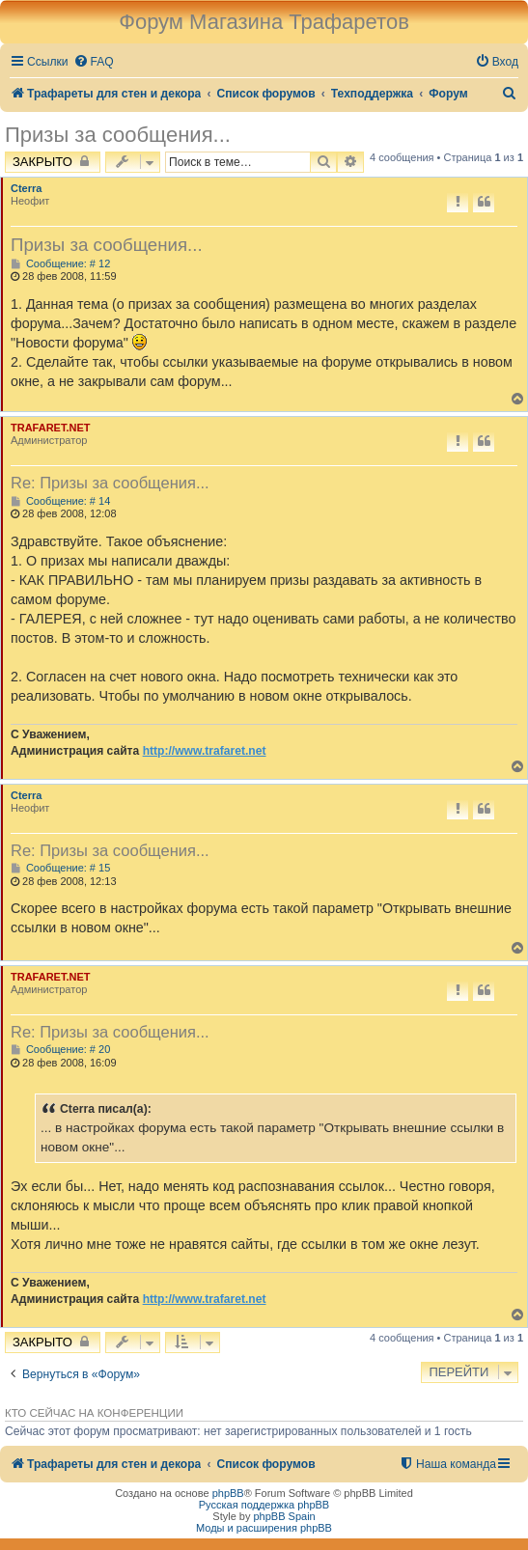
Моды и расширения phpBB (264, 1528)
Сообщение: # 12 (60, 264)
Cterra (26, 188)
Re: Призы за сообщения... (110, 482)
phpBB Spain (284, 1516)
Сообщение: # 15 (60, 868)
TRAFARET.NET (51, 427)
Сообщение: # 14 (60, 501)
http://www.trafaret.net (204, 751)
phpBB (228, 1493)
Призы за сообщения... (118, 135)
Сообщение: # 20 (60, 1049)
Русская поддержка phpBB (264, 1504)
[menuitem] (93, 62)
